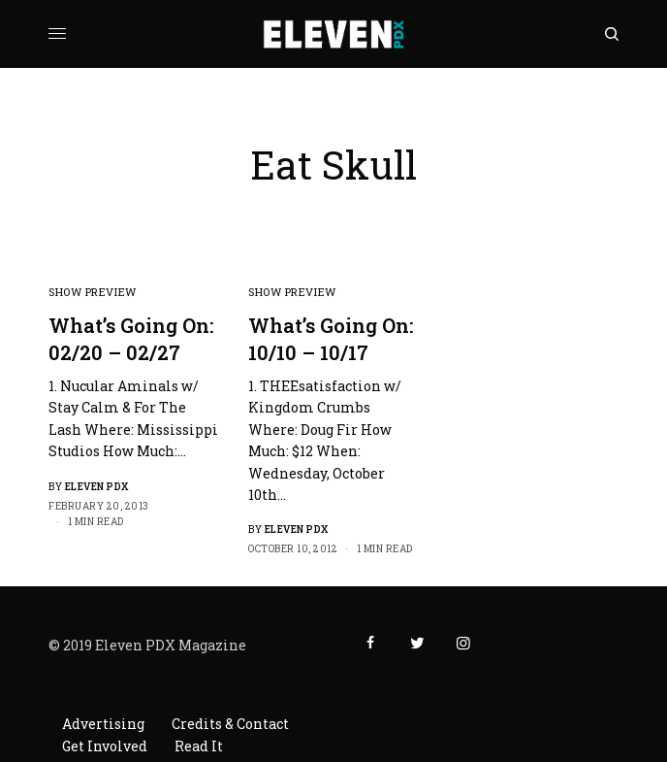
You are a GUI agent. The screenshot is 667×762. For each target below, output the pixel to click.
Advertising (103, 723)
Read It (199, 746)
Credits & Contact (230, 723)
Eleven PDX (97, 486)
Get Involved (104, 746)
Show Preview (92, 291)
